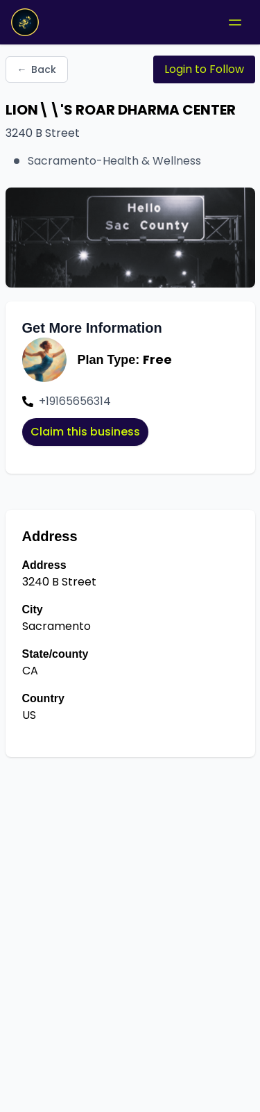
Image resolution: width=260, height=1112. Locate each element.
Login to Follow (204, 69)
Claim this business (85, 432)
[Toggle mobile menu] (235, 22)
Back (36, 69)
